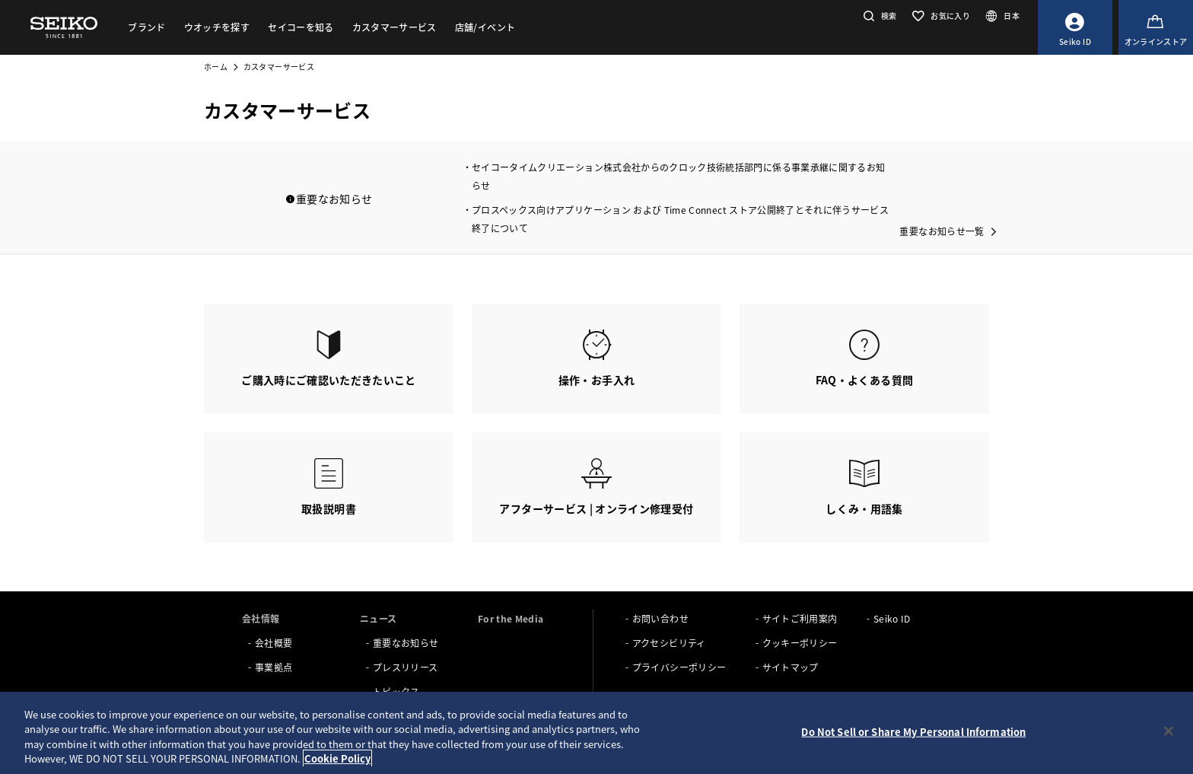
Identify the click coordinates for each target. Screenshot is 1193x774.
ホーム (215, 66)
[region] (596, 733)
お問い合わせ (660, 618)
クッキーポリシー (800, 642)
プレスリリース (405, 667)
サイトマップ (790, 667)
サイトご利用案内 (800, 618)
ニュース (378, 618)
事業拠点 (273, 667)
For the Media (511, 618)
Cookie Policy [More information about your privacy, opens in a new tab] (337, 758)
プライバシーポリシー (679, 667)
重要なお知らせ (405, 642)
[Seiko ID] (1075, 27)
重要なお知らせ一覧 (941, 231)
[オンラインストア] (1155, 27)
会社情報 (260, 618)
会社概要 (273, 642)
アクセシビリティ (669, 642)
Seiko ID (892, 618)
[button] (878, 15)
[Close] (1168, 730)
